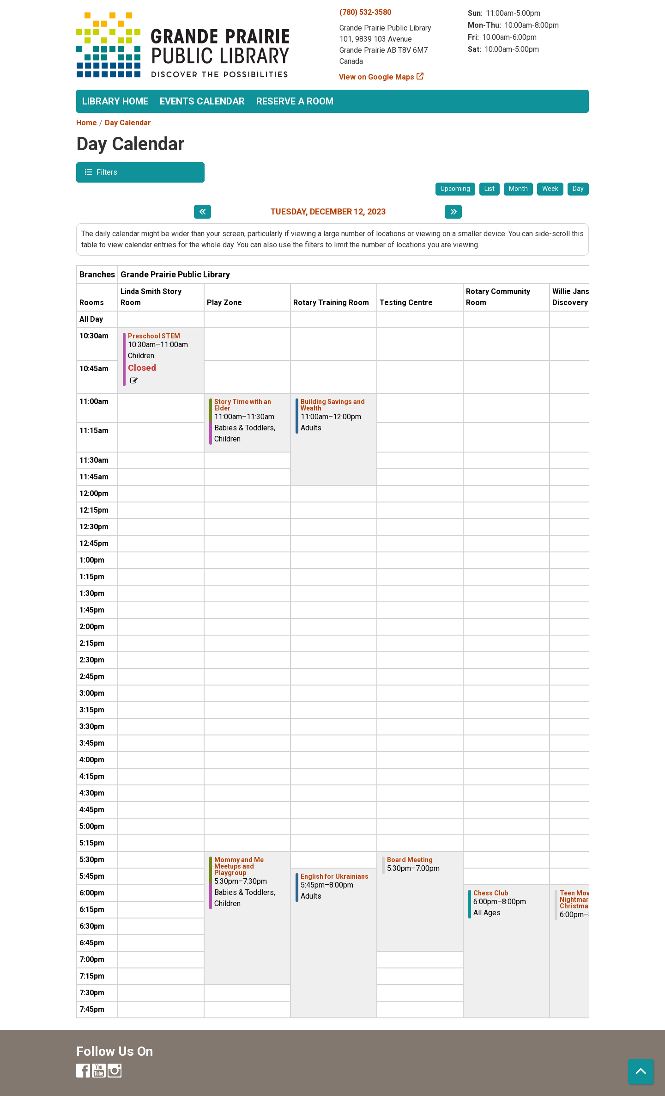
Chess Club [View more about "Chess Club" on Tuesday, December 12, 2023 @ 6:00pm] (490, 893)
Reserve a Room (294, 101)
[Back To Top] (640, 1071)
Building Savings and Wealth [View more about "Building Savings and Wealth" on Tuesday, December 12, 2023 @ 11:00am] (333, 404)
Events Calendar (202, 101)
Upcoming (455, 188)
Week (550, 188)
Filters (105, 172)
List (489, 188)
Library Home (115, 101)
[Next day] (453, 212)
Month (518, 188)
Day (578, 188)
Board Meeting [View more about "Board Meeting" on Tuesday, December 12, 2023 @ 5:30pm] (410, 860)
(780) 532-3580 (365, 12)
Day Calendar (128, 122)
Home (86, 122)
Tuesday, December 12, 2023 (328, 211)
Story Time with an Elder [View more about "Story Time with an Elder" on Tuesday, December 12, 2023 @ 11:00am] (242, 404)
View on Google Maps (376, 77)
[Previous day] (202, 212)
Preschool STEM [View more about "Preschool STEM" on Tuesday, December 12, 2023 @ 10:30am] (154, 336)
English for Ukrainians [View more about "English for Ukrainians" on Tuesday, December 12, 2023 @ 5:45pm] (335, 876)
